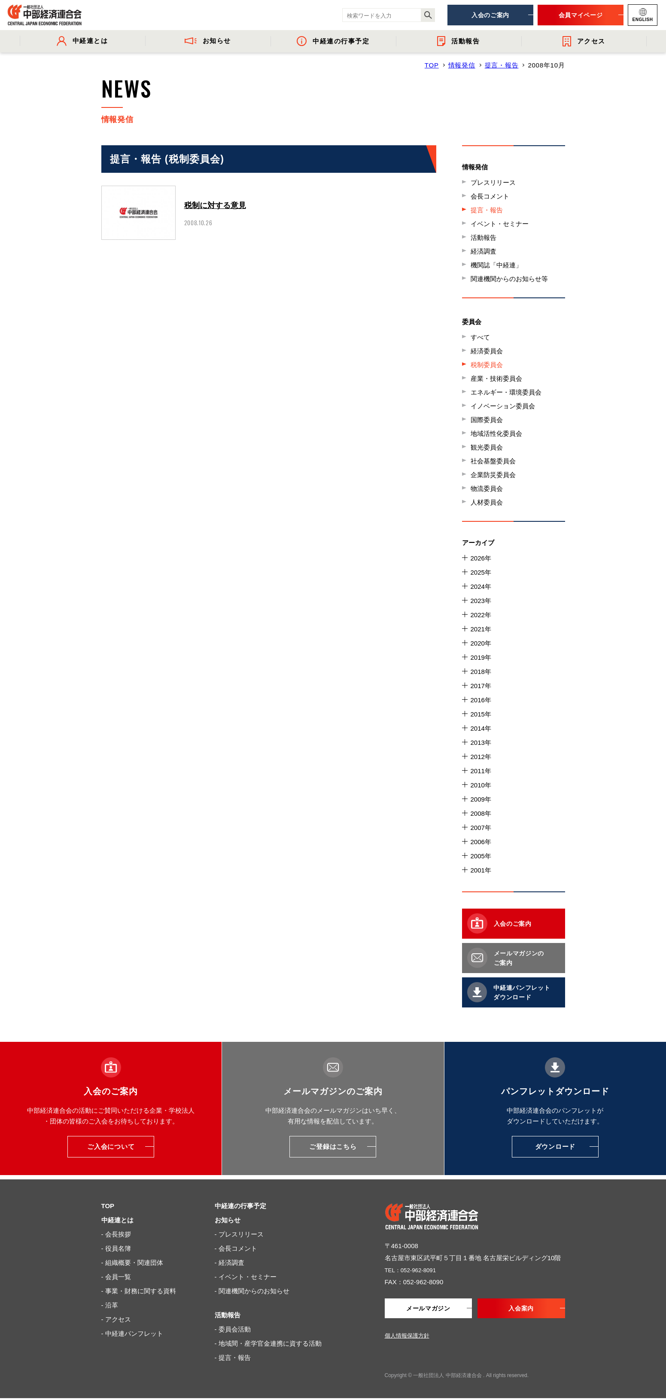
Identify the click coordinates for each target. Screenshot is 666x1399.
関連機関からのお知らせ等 (509, 278)
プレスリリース (493, 182)
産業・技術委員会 (496, 378)
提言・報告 (502, 65)
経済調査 (483, 251)
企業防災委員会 (493, 474)
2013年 (481, 742)
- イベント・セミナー (246, 1276)
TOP (432, 65)
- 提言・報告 (233, 1357)
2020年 (481, 643)
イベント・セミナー (500, 223)
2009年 (481, 799)
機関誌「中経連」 (496, 265)
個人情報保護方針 (407, 1336)
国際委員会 (487, 419)
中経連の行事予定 (240, 1205)
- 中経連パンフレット (132, 1333)
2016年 (481, 700)
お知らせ (227, 1220)
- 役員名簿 (116, 1248)
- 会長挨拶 (116, 1234)
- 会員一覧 (116, 1276)
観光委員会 (487, 447)
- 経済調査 (229, 1262)
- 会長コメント (236, 1248)
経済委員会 (487, 351)
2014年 (481, 728)
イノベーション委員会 (503, 406)
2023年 (481, 600)
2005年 (481, 856)
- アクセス (116, 1319)
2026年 (481, 558)
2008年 (481, 813)
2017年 (481, 685)
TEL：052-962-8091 (414, 1269)
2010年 (481, 785)
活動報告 (483, 237)
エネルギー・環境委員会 (506, 392)
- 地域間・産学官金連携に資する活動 (268, 1343)
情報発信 (461, 65)
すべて (480, 337)
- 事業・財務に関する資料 (138, 1291)
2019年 (481, 657)
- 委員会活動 (233, 1329)
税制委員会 (487, 364)
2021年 (481, 629)
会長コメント (490, 196)
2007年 (481, 827)
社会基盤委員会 (493, 461)
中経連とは (117, 1220)
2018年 (481, 671)
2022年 (481, 614)
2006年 (481, 841)
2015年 (481, 714)
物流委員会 (487, 488)
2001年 (481, 870)
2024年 (481, 586)
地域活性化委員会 (496, 433)
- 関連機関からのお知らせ (252, 1291)
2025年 (481, 572)
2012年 (481, 756)
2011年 (481, 771)
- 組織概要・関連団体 (132, 1262)
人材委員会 (487, 502)
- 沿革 (109, 1305)
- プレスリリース (239, 1234)
